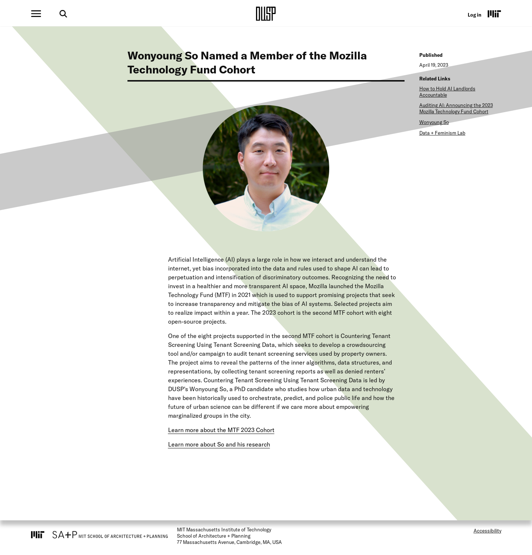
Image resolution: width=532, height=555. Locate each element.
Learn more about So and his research (219, 444)
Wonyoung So (434, 122)
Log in (474, 15)
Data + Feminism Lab (442, 133)
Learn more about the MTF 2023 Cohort (221, 430)
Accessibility (487, 531)
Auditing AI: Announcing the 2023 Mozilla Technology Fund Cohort (456, 108)
